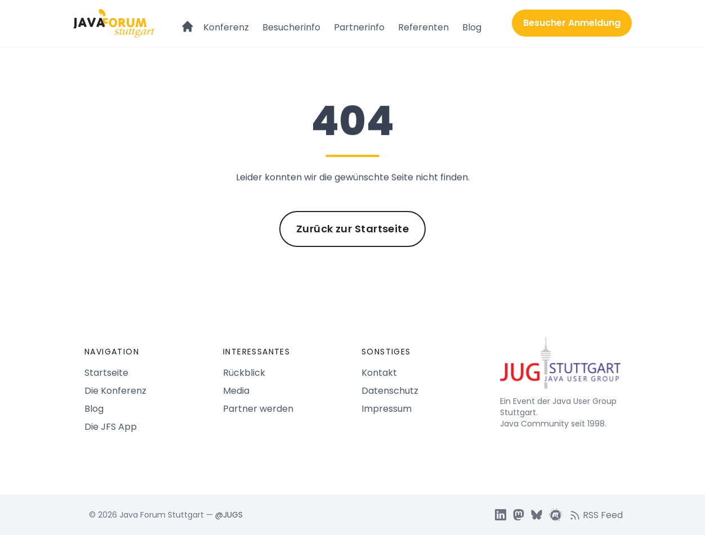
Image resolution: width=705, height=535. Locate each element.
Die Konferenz (115, 390)
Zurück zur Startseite (352, 229)
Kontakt (379, 372)
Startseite (106, 372)
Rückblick (244, 372)
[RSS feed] (599, 514)
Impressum (387, 408)
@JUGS (229, 514)
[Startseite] (188, 21)
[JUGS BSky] (536, 514)
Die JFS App (110, 426)
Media (236, 390)
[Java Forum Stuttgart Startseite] (560, 367)
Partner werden (258, 408)
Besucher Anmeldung (572, 22)
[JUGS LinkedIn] (500, 514)
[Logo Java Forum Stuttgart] (113, 23)
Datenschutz (390, 390)
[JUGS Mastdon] (518, 514)
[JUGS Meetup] (556, 514)
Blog (471, 27)
